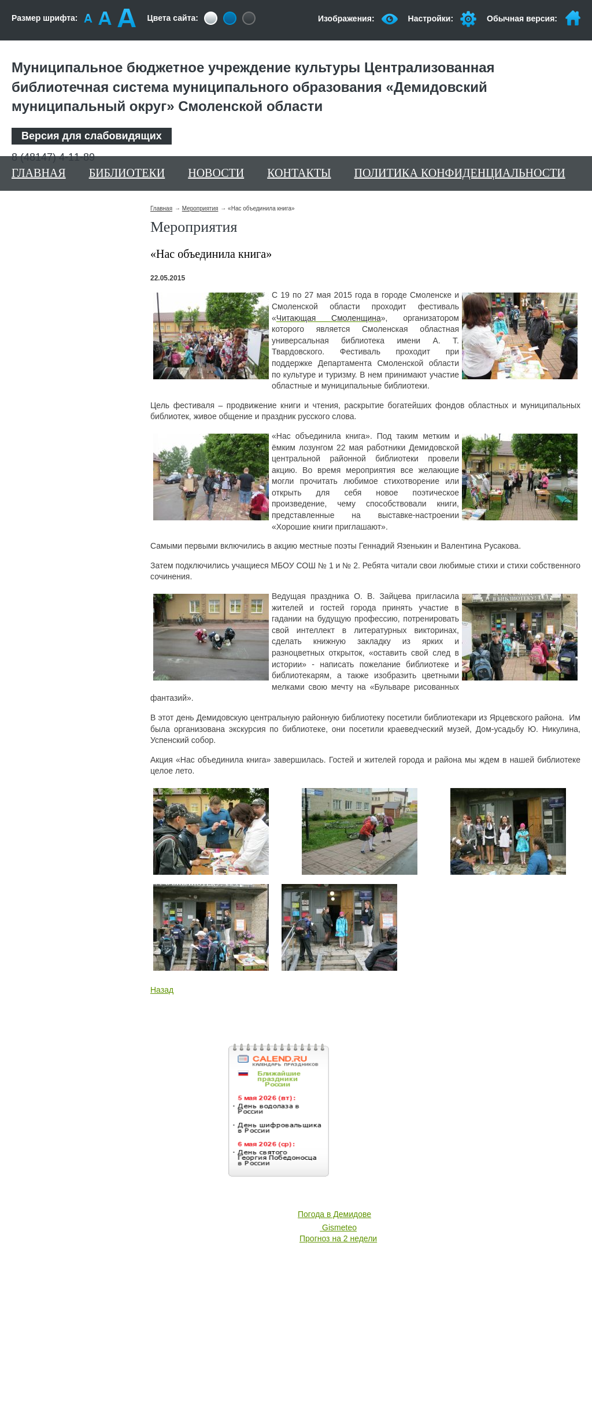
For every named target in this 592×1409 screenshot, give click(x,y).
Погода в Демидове (334, 1214)
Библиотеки (127, 173)
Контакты (299, 173)
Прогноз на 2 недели (338, 1238)
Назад (161, 989)
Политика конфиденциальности (459, 173)
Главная (39, 173)
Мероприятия (200, 208)
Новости (216, 173)
